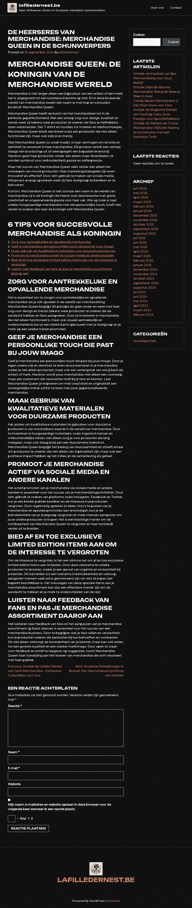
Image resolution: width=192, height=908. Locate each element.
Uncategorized (144, 341)
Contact (176, 7)
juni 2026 (140, 188)
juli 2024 (139, 292)
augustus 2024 (144, 287)
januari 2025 (142, 265)
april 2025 (140, 251)
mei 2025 (140, 247)
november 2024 (145, 274)
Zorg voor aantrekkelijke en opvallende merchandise (51, 242)
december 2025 (145, 215)
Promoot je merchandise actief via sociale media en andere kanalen (62, 255)
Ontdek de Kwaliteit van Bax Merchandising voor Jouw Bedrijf (154, 78)
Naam (13, 752)
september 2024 (146, 283)
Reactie (15, 706)
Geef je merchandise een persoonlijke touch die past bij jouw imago (62, 246)
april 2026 (140, 197)
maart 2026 (142, 202)
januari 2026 (142, 211)
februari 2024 (143, 314)
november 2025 (145, 220)
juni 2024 (140, 296)
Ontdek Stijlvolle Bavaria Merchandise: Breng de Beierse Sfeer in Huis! (156, 91)
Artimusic (113, 901)
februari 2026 (143, 206)
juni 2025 (140, 242)
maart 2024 (142, 310)
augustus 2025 (144, 233)
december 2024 (145, 269)
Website (14, 784)
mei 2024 (140, 301)
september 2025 (145, 229)
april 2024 (140, 305)
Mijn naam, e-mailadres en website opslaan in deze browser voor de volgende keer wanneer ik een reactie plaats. (59, 807)
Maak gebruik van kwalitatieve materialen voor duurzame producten (63, 251)
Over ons (157, 7)
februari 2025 (143, 260)
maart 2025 (142, 256)
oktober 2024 (143, 278)
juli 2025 (139, 238)
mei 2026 (140, 193)
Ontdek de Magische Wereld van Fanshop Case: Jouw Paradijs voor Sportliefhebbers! (156, 114)
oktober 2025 (143, 224)
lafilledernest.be (39, 5)
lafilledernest (69, 52)
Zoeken (139, 35)
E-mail (14, 768)
